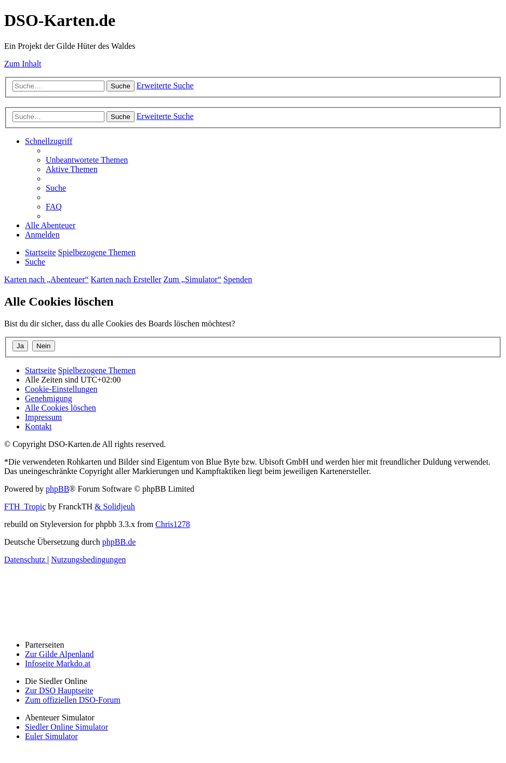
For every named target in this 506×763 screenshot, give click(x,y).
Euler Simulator (51, 736)
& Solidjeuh (115, 506)
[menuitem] (87, 159)
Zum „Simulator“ (193, 279)
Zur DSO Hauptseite (59, 690)
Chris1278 (172, 524)
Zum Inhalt (23, 63)
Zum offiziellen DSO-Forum (73, 699)
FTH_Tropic (25, 506)
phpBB (57, 488)
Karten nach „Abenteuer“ (46, 279)
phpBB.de (119, 541)
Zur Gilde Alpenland (59, 654)
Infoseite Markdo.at (57, 663)
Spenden (237, 279)
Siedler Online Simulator (66, 726)
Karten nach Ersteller (126, 279)
